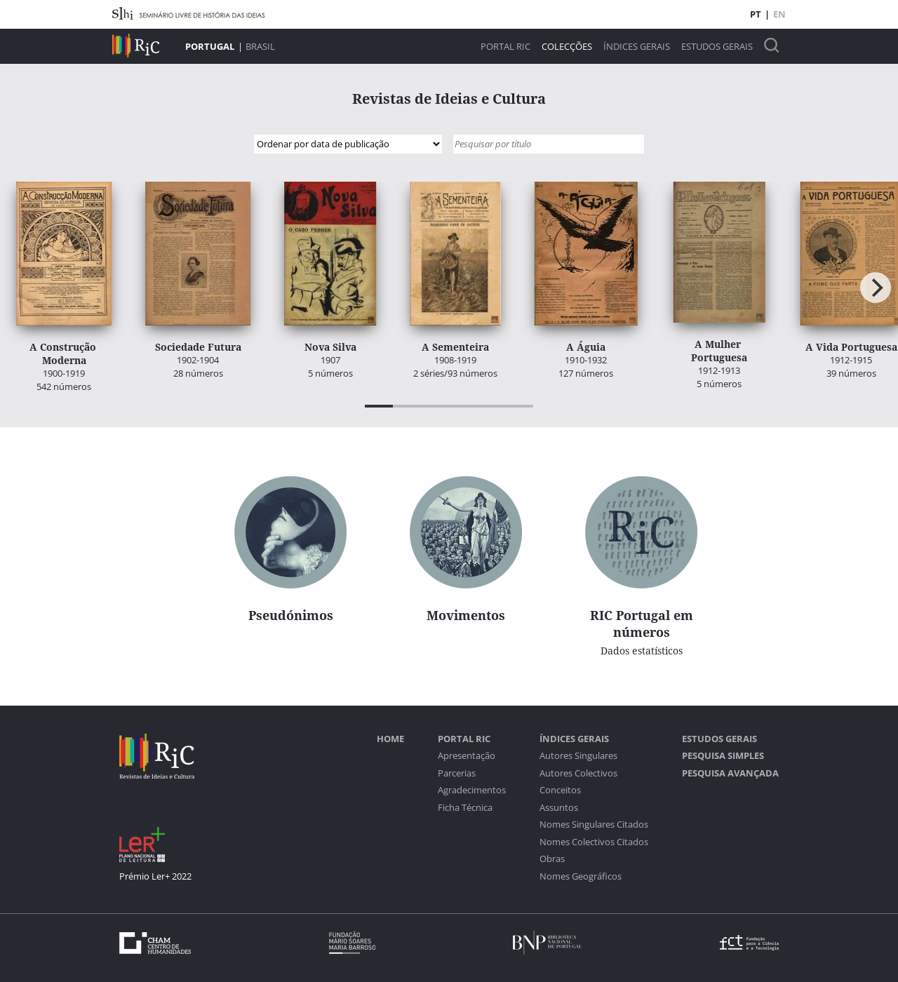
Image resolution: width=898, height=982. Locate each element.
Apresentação (466, 756)
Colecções (567, 46)
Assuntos (559, 807)
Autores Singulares (578, 756)
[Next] (875, 287)
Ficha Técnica (465, 807)
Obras (552, 859)
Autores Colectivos (578, 773)
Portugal (209, 46)
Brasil (260, 46)
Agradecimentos (472, 790)
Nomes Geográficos (581, 876)
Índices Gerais (636, 46)
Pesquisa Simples (723, 756)
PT (755, 14)
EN (779, 14)
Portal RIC (505, 46)
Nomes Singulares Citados (594, 824)
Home (390, 739)
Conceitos (560, 790)
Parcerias (457, 773)
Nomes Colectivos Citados (594, 842)
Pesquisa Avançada (730, 773)
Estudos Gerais (717, 46)
